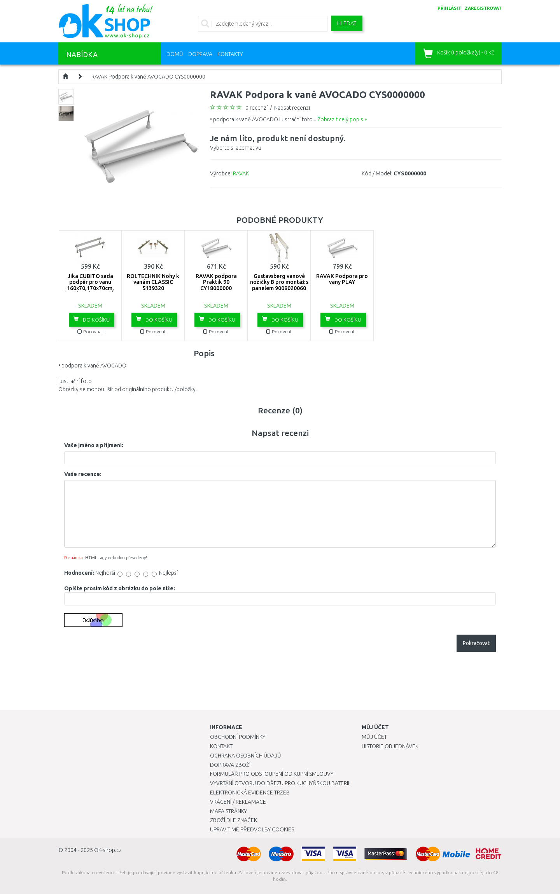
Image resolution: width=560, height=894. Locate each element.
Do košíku (92, 319)
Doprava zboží (230, 765)
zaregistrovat (483, 8)
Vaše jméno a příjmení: (93, 445)
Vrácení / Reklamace (238, 802)
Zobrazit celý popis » (342, 119)
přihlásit (449, 8)
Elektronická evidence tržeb (250, 792)
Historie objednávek (390, 746)
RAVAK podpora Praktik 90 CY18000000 (216, 282)
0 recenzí (256, 108)
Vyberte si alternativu (278, 141)
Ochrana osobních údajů (245, 755)
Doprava (200, 54)
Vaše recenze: (83, 474)
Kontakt (221, 746)
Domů (174, 54)
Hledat (346, 23)
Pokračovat (476, 643)
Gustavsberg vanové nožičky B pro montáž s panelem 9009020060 (279, 282)
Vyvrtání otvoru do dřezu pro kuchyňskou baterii (279, 783)
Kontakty (230, 54)
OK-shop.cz (108, 850)
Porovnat (90, 331)
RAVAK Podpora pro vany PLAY (342, 279)
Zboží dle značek (233, 820)
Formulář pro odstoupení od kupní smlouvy (271, 774)
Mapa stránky (228, 811)
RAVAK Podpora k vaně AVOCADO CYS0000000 (148, 76)
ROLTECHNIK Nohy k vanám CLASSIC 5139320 (153, 282)
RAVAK (241, 173)
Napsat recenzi (292, 108)
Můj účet (374, 737)
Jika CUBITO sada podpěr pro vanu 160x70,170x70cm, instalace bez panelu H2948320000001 (90, 288)
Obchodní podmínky (237, 737)
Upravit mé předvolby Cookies (252, 829)
